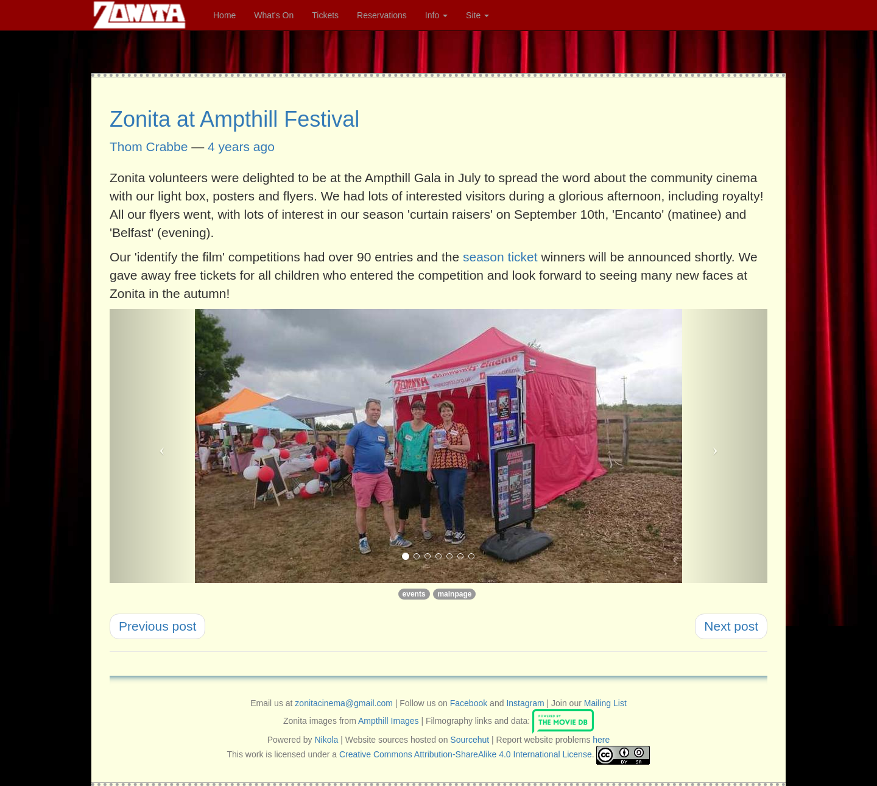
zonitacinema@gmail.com (344, 703)
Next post (731, 626)
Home (224, 15)
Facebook (468, 703)
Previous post (157, 626)
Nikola (326, 740)
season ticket (500, 257)
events (414, 594)
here (601, 740)
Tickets (325, 15)
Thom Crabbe (149, 147)
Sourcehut (469, 740)
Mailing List (605, 703)
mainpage (454, 594)
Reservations (382, 15)
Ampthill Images (388, 720)
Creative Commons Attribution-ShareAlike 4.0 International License (465, 754)
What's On (274, 15)
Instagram (525, 703)
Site (477, 15)
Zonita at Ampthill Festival (234, 119)
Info (436, 15)
